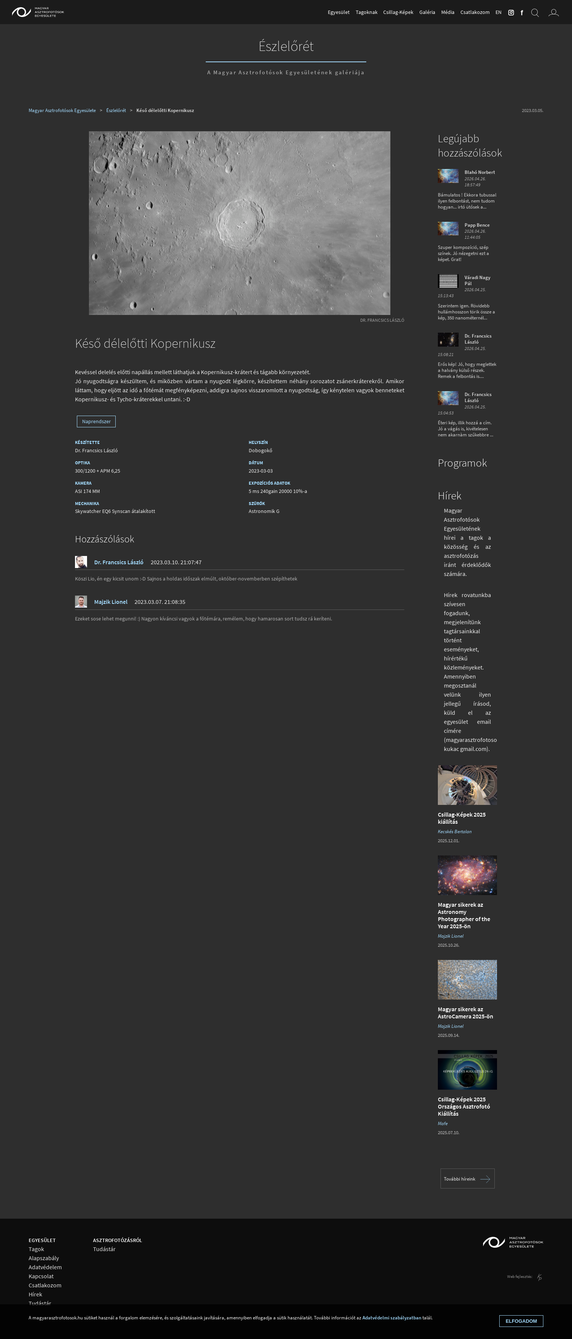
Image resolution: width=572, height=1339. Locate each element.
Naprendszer (96, 421)
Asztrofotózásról (117, 1240)
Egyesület (339, 12)
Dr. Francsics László (382, 320)
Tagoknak (367, 12)
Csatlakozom (475, 12)
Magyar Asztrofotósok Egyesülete (62, 110)
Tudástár (40, 1303)
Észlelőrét (286, 46)
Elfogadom (521, 1321)
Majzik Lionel (110, 601)
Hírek (449, 495)
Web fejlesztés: (520, 1276)
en (499, 12)
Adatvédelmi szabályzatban (391, 1317)
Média (447, 12)
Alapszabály (44, 1258)
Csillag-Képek (398, 12)
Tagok (36, 1249)
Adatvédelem (45, 1267)
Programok (462, 463)
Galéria (427, 12)
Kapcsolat (41, 1276)
